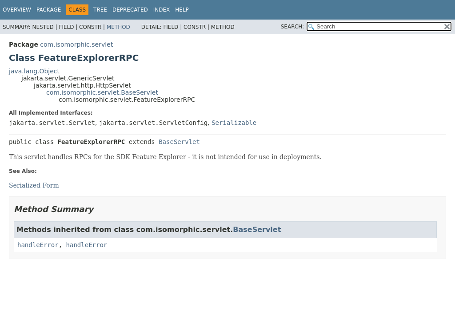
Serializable (234, 122)
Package (48, 10)
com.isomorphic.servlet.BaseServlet (102, 92)
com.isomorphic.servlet (76, 44)
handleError (38, 244)
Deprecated (130, 10)
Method (118, 27)
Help (182, 10)
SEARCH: (292, 27)
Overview (17, 10)
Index (161, 10)
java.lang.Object (34, 71)
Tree (100, 10)
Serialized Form (34, 185)
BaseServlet (179, 141)
